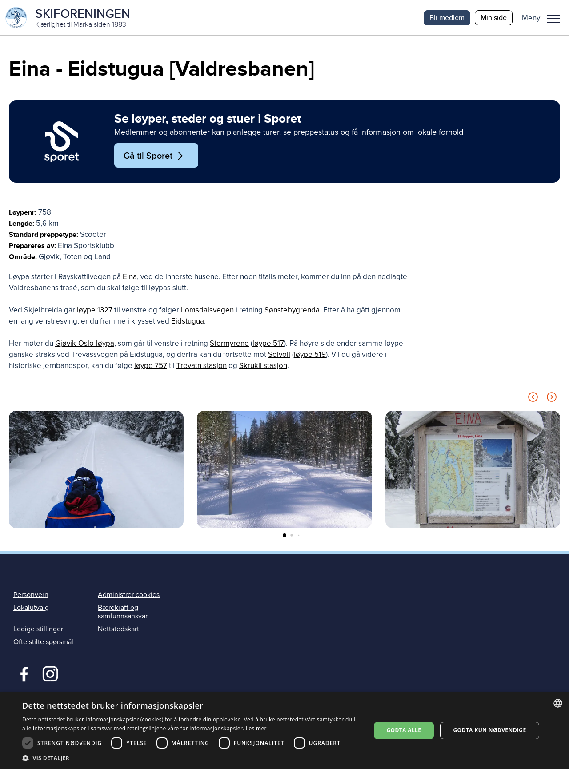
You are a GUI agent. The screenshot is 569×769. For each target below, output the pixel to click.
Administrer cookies (129, 594)
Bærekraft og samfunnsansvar (123, 612)
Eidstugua (187, 321)
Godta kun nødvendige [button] (489, 730)
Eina (130, 277)
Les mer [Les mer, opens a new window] (256, 728)
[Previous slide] (533, 399)
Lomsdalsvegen (207, 310)
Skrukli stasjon (263, 366)
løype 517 (268, 343)
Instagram (50, 673)
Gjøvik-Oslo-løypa (84, 343)
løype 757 (150, 366)
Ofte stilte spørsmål (43, 642)
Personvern (30, 594)
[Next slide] (551, 399)
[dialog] (284, 730)
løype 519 (310, 355)
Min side (494, 17)
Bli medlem (447, 17)
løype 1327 (94, 310)
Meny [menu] (553, 18)
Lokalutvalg (31, 607)
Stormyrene (229, 343)
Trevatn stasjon (201, 366)
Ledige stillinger (38, 629)
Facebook (22, 673)
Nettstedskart (118, 629)
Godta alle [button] (403, 730)
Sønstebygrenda (292, 310)
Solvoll (279, 355)
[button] (544, 18)
